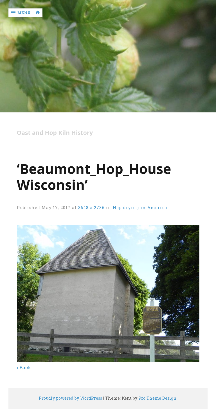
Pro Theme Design (157, 398)
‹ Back (24, 367)
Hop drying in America (140, 207)
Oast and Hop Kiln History (55, 132)
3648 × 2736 (91, 207)
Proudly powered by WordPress (70, 398)
